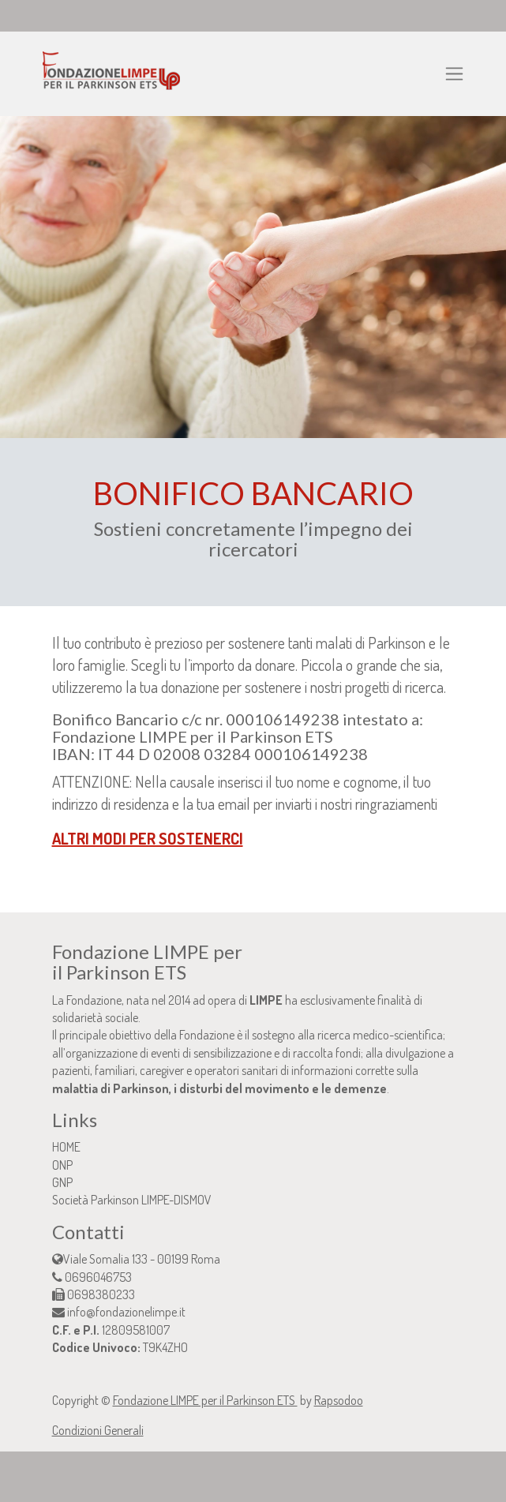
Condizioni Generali (98, 1430)
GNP (62, 1182)
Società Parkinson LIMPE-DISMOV (132, 1200)
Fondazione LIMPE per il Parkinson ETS (205, 1400)
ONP (62, 1165)
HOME (66, 1147)
